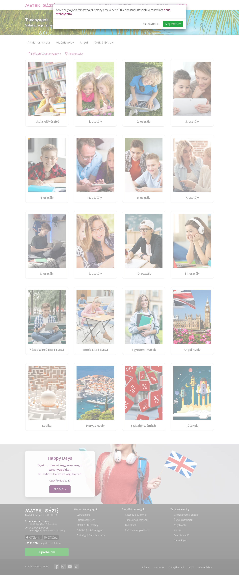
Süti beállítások (151, 23)
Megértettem (173, 23)
